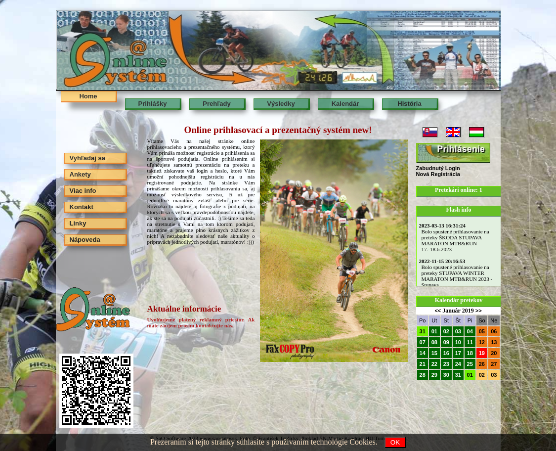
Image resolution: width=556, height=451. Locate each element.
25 (470, 364)
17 (458, 353)
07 (423, 342)
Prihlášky (152, 103)
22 (434, 364)
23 (446, 364)
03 (458, 331)
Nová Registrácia (438, 174)
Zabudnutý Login (438, 168)
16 (446, 353)
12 (482, 342)
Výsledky (281, 103)
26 (482, 364)
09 (446, 342)
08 (434, 342)
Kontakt (81, 207)
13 (494, 342)
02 (446, 331)
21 (423, 364)
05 (482, 331)
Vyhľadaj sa (87, 158)
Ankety (80, 174)
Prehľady (216, 103)
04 (470, 331)
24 (458, 364)
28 (423, 375)
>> (478, 311)
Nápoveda (85, 239)
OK (395, 442)
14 (423, 353)
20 (494, 353)
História (409, 103)
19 (482, 353)
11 (470, 342)
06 (494, 331)
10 (458, 342)
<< (437, 311)
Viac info (83, 190)
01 (434, 331)
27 (494, 364)
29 (434, 375)
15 (434, 353)
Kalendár (345, 103)
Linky (78, 223)
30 (446, 375)
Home (88, 96)
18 (470, 353)
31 (423, 331)
